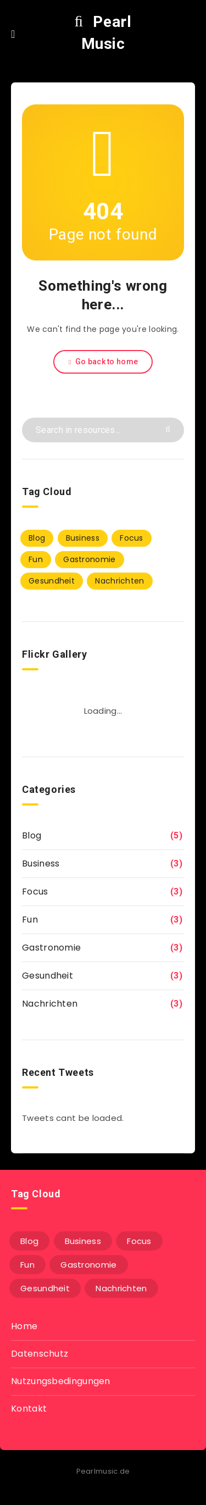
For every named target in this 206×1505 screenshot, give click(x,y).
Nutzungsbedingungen (60, 1381)
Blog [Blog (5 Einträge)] (37, 537)
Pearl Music (103, 33)
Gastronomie (51, 947)
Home (24, 1326)
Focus (35, 891)
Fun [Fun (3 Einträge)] (36, 559)
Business (40, 863)
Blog (31, 835)
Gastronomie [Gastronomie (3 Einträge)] (89, 559)
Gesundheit (47, 975)
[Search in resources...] (103, 430)
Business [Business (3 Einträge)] (82, 537)
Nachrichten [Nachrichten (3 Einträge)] (119, 580)
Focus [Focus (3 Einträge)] (131, 537)
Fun (30, 919)
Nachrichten (49, 1003)
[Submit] (169, 428)
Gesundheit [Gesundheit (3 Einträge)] (52, 580)
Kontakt (29, 1408)
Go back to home (103, 361)
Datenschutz (39, 1353)
